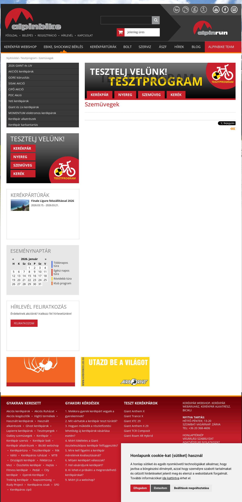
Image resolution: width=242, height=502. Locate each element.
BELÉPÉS (27, 35)
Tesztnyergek (45, 431)
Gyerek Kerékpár (33, 475)
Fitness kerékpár (17, 470)
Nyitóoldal (12, 58)
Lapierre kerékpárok (19, 431)
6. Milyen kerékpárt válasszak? (85, 460)
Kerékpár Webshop (20, 46)
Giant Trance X (133, 416)
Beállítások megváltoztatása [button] (191, 488)
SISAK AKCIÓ (16, 83)
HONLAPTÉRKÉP (193, 435)
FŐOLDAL (11, 35)
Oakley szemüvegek (19, 436)
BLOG (196, 46)
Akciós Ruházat (44, 411)
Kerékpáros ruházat (34, 455)
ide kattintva (170, 478)
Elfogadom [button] (140, 488)
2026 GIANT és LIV (20, 65)
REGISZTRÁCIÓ (47, 35)
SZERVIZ (145, 46)
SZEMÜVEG (22, 165)
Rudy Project (14, 485)
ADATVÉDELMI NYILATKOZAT (201, 442)
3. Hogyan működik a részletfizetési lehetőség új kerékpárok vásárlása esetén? (88, 431)
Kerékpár (43, 436)
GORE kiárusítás (18, 77)
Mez (9, 465)
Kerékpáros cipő (20, 489)
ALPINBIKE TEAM (221, 46)
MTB (54, 455)
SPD (56, 485)
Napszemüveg (42, 480)
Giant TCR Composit (137, 431)
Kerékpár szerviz (17, 440)
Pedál (36, 470)
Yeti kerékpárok (18, 101)
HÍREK (179, 46)
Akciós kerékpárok (18, 411)
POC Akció (15, 95)
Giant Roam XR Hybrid (138, 436)
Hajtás (50, 465)
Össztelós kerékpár (28, 465)
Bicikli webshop (48, 445)
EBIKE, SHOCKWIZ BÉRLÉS (63, 46)
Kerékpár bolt (42, 440)
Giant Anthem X (134, 411)
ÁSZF (162, 46)
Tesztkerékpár (41, 450)
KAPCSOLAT (85, 35)
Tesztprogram (29, 58)
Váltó (13, 455)
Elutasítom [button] (160, 488)
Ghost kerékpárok (37, 426)
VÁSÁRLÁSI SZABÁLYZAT (198, 438)
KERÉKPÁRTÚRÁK (103, 46)
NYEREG (20, 156)
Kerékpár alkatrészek (22, 119)
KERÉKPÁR (22, 148)
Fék (57, 450)
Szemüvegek (46, 58)
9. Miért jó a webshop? (80, 480)
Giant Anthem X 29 (136, 426)
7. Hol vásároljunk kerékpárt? (84, 465)
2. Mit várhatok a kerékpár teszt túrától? (91, 421)
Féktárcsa (46, 460)
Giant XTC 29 (132, 421)
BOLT (127, 46)
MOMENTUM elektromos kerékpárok (32, 113)
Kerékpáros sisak (38, 485)
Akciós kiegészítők (18, 416)
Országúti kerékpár (22, 460)
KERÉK (18, 173)
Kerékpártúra (19, 450)
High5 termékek (44, 416)
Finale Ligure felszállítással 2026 (52, 201)
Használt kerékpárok (19, 421)
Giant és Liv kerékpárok (23, 107)
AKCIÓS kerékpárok (20, 71)
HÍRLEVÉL (67, 35)
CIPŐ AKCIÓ (16, 89)
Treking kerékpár (17, 480)
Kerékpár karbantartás (23, 125)
